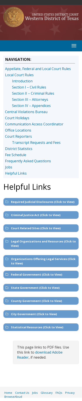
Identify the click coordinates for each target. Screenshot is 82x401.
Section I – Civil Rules (29, 87)
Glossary (47, 393)
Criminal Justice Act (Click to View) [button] (32, 215)
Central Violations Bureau (26, 111)
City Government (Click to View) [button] (31, 314)
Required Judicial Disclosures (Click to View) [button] (39, 202)
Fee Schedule (15, 154)
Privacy (70, 393)
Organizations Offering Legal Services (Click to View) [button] (40, 261)
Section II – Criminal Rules (33, 93)
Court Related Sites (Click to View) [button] (33, 228)
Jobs (8, 167)
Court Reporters (18, 136)
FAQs (59, 393)
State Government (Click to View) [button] (32, 287)
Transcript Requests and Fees (36, 142)
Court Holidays (17, 118)
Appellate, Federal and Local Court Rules (38, 68)
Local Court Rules (19, 74)
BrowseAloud (13, 397)
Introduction (22, 81)
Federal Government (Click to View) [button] (33, 274)
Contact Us (22, 393)
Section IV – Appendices (31, 105)
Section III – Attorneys (30, 99)
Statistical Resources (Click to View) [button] (34, 327)
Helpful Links (16, 173)
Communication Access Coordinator (34, 124)
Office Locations (18, 130)
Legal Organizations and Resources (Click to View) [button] (40, 243)
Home (8, 393)
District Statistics (18, 148)
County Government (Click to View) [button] (33, 301)
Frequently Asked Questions (28, 161)
